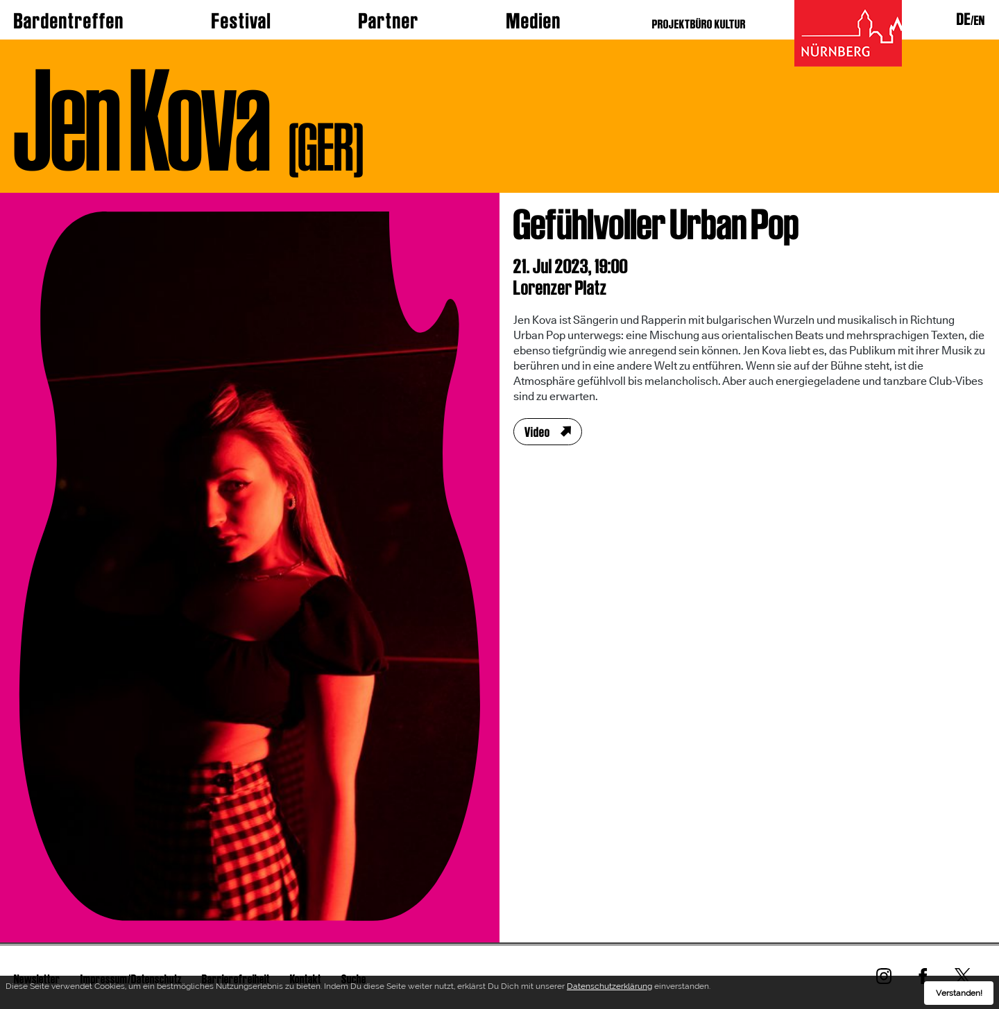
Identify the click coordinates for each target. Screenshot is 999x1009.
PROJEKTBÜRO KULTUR (699, 24)
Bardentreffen (69, 20)
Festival (241, 20)
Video (537, 432)
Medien (533, 20)
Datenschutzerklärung (609, 988)
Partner (389, 20)
